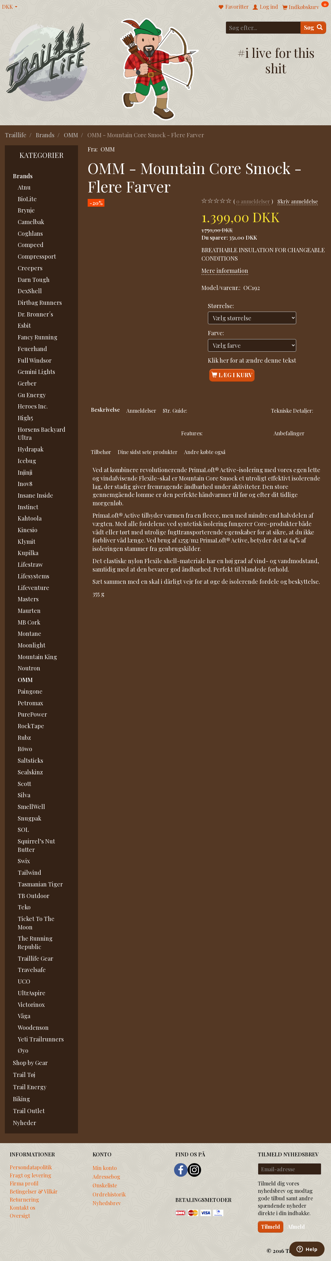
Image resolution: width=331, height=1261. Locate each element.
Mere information (224, 270)
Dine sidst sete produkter (148, 451)
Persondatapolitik (31, 1167)
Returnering (24, 1199)
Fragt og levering (30, 1175)
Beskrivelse (105, 409)
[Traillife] (48, 61)
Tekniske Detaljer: (292, 410)
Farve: (216, 333)
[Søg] (313, 27)
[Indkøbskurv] (305, 6)
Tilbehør (101, 451)
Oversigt (20, 1215)
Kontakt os (22, 1207)
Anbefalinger (289, 433)
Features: (192, 433)
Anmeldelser (141, 410)
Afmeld (296, 1226)
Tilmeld (270, 1226)
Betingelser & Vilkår (34, 1191)
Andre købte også (204, 451)
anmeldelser (253, 201)
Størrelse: (221, 306)
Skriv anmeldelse (297, 201)
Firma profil (24, 1183)
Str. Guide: (175, 410)
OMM (108, 149)
